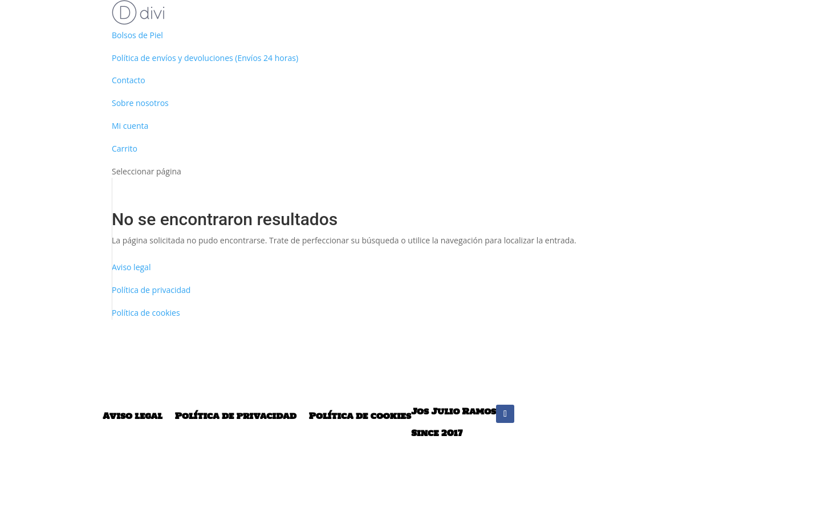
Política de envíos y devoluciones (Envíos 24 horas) (205, 57)
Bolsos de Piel (137, 35)
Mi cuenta (130, 125)
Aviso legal (131, 267)
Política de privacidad (151, 289)
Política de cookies (360, 415)
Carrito (124, 148)
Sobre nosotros (140, 102)
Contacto (128, 80)
